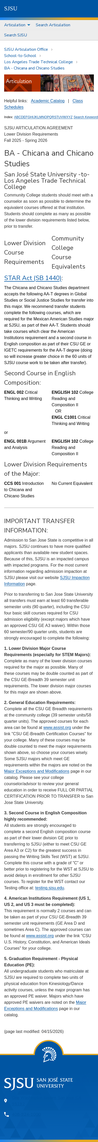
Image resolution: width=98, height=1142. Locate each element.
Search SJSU (15, 35)
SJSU (10, 8)
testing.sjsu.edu (49, 888)
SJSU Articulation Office (26, 49)
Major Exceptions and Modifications (36, 771)
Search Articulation (53, 25)
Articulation (14, 25)
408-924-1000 (26, 1114)
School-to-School (20, 56)
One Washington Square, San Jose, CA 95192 (46, 1101)
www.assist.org (57, 727)
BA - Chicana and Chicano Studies (34, 68)
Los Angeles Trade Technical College (38, 62)
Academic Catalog (48, 101)
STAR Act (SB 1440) (32, 278)
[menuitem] (16, 25)
